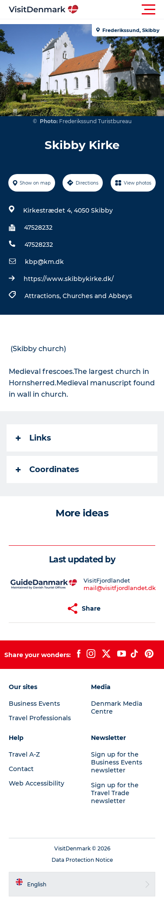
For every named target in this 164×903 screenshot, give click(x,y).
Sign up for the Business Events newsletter (116, 762)
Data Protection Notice (82, 860)
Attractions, (43, 296)
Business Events (34, 703)
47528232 (38, 227)
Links (33, 438)
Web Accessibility (36, 783)
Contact (21, 769)
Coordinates (47, 469)
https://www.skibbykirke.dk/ (69, 279)
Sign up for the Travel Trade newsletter (115, 793)
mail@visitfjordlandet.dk (120, 587)
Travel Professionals (40, 718)
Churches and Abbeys (97, 296)
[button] (121, 9)
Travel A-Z (24, 754)
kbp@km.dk (44, 262)
